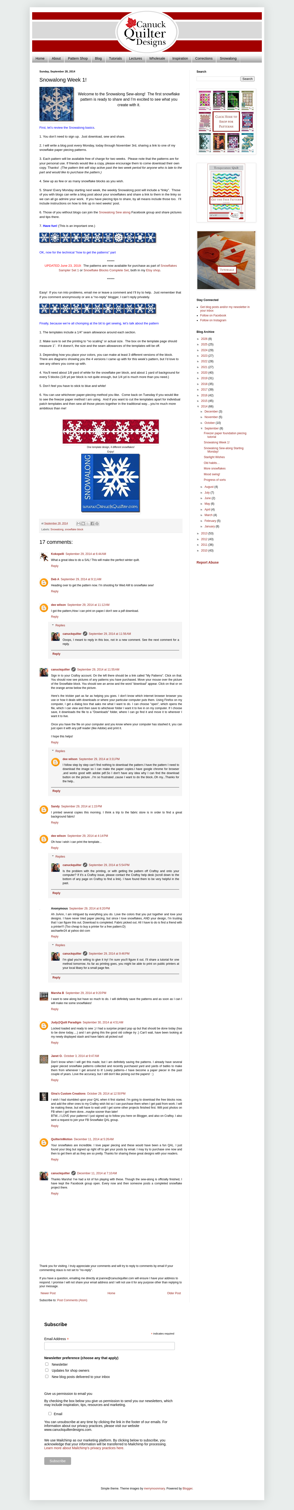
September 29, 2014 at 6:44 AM (86, 554)
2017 (204, 389)
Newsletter (60, 1364)
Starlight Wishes (214, 457)
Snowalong (228, 58)
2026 (204, 339)
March (209, 515)
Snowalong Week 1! (217, 442)
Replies (60, 625)
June (208, 498)
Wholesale (157, 58)
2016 (204, 395)
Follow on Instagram (213, 320)
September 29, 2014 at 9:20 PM (86, 993)
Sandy (55, 806)
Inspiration (180, 58)
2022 (204, 361)
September (212, 428)
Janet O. (56, 1056)
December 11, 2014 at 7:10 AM (97, 1173)
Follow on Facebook (213, 315)
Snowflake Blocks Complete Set (106, 270)
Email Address (56, 1339)
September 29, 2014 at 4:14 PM (87, 836)
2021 (204, 367)
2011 (204, 544)
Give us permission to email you (68, 1394)
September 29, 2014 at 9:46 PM (109, 953)
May (208, 503)
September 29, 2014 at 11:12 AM (88, 605)
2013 (204, 533)
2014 (204, 406)
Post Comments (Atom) (72, 1300)
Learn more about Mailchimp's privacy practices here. (84, 1448)
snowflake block (74, 529)
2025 (204, 344)
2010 (204, 550)
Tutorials (115, 58)
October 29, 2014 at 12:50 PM (106, 1093)
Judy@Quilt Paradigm (66, 1022)
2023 (204, 355)
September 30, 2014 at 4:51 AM (103, 1022)
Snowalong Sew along (115, 212)
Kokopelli (57, 554)
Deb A (55, 579)
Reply (55, 566)
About (56, 58)
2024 (204, 350)
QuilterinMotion (62, 1139)
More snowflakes (215, 468)
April (208, 509)
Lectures (135, 58)
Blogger (187, 1488)
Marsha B (57, 993)
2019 (204, 378)
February (211, 521)
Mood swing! (212, 474)
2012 (204, 539)
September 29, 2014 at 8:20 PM (89, 908)
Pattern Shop (78, 58)
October (210, 423)
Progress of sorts (215, 480)
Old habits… (212, 463)
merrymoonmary (154, 1488)
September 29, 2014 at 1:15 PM (81, 806)
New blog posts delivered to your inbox (81, 1377)
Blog (98, 58)
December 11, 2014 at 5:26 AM (94, 1139)
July (208, 492)
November (212, 417)
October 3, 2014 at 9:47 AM (81, 1056)
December (212, 411)
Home (40, 58)
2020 (204, 372)
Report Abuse (208, 562)
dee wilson (58, 605)
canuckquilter (72, 634)
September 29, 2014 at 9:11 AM (81, 579)
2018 (204, 384)
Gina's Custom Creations (68, 1093)
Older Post (174, 1293)
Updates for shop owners (70, 1370)
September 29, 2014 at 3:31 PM (99, 759)
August (209, 487)
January (210, 526)
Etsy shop (153, 270)
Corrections (204, 58)
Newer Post (48, 1293)
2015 (204, 401)
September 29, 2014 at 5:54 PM (109, 865)
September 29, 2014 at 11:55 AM (98, 669)
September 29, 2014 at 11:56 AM (110, 634)
